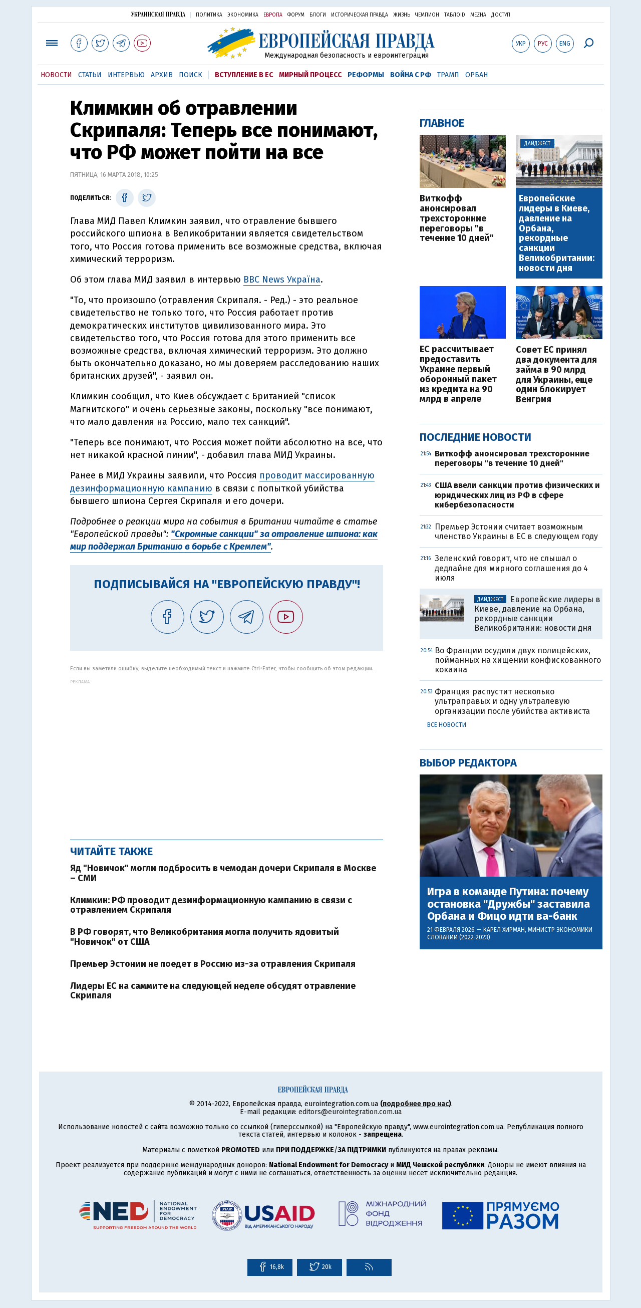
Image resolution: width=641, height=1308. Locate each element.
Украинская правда (158, 14)
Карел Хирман (504, 929)
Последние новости (475, 437)
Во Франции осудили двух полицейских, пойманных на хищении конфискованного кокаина (518, 660)
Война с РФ (410, 75)
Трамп (448, 75)
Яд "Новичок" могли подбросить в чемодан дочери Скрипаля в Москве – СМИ (223, 873)
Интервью (126, 75)
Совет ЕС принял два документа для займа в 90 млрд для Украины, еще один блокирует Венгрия (556, 375)
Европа (272, 15)
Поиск (190, 75)
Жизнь (401, 15)
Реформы (366, 75)
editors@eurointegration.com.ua (350, 1112)
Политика (209, 15)
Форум (295, 15)
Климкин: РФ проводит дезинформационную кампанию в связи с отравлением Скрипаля (211, 905)
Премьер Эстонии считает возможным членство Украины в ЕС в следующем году (516, 531)
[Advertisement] (226, 754)
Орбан (476, 75)
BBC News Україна (281, 279)
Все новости (446, 724)
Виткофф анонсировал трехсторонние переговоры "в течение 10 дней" (457, 218)
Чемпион (427, 15)
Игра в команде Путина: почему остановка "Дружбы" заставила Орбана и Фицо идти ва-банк (508, 904)
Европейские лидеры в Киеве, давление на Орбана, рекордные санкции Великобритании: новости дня (556, 233)
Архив (162, 75)
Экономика (242, 15)
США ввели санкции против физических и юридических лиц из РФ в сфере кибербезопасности (517, 494)
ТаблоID (454, 15)
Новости (56, 75)
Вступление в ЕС (244, 75)
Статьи (90, 75)
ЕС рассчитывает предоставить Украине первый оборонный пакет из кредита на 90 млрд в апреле (458, 374)
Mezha (478, 15)
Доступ (500, 15)
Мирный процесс (310, 75)
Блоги (317, 15)
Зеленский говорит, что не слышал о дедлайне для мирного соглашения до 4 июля (511, 568)
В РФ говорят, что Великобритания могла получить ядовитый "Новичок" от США (204, 936)
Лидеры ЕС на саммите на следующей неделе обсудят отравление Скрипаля (213, 990)
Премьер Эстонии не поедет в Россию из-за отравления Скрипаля (213, 963)
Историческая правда (359, 15)
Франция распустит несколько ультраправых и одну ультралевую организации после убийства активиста (512, 701)
